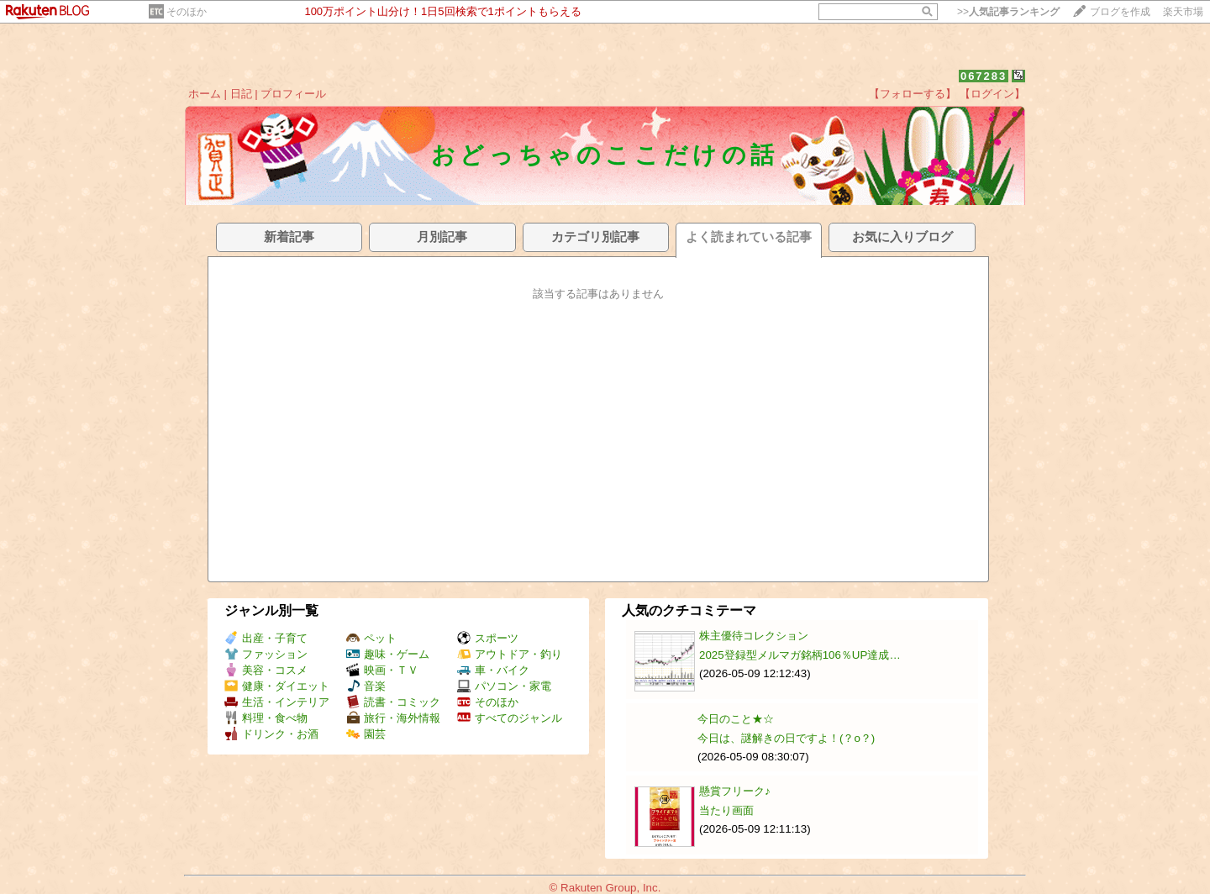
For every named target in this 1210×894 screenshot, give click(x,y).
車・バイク (493, 670)
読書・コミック (393, 702)
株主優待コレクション (753, 635)
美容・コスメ (266, 670)
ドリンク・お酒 (271, 734)
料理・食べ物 (266, 718)
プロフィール (293, 93)
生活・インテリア (276, 702)
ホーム (204, 93)
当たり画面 (726, 810)
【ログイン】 (992, 93)
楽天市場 (1183, 12)
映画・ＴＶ (382, 670)
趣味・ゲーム (387, 654)
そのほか (186, 12)
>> (1008, 12)
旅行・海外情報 (393, 718)
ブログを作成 (1120, 12)
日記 (241, 93)
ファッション (266, 654)
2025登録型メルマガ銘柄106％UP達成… (800, 655)
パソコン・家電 (504, 686)
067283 (983, 76)
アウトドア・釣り (509, 654)
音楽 (366, 686)
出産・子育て (266, 638)
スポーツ (487, 638)
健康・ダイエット (276, 686)
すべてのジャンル (509, 718)
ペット (371, 638)
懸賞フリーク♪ (735, 791)
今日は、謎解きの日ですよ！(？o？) (786, 738)
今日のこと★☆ (735, 719)
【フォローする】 (912, 93)
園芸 (366, 734)
